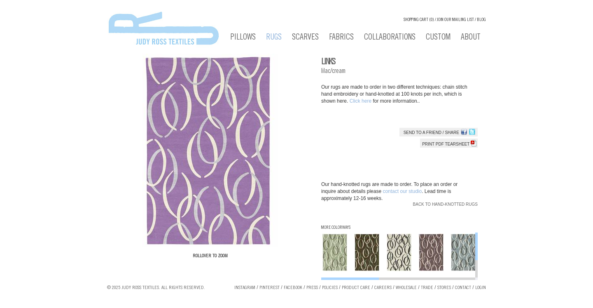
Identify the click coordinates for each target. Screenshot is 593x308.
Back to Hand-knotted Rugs (445, 204)
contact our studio (402, 191)
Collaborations (390, 38)
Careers (383, 287)
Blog (481, 20)
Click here (361, 101)
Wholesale (406, 287)
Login (480, 287)
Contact (463, 287)
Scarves (305, 38)
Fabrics (341, 38)
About (471, 38)
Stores (444, 287)
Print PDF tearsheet (449, 144)
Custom (438, 38)
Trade (427, 287)
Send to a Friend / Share (431, 132)
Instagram (244, 287)
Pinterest (269, 287)
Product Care (356, 287)
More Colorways (335, 228)
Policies (330, 287)
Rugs (274, 38)
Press (312, 287)
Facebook (293, 287)
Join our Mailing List (455, 20)
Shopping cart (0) (419, 20)
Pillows (243, 38)
